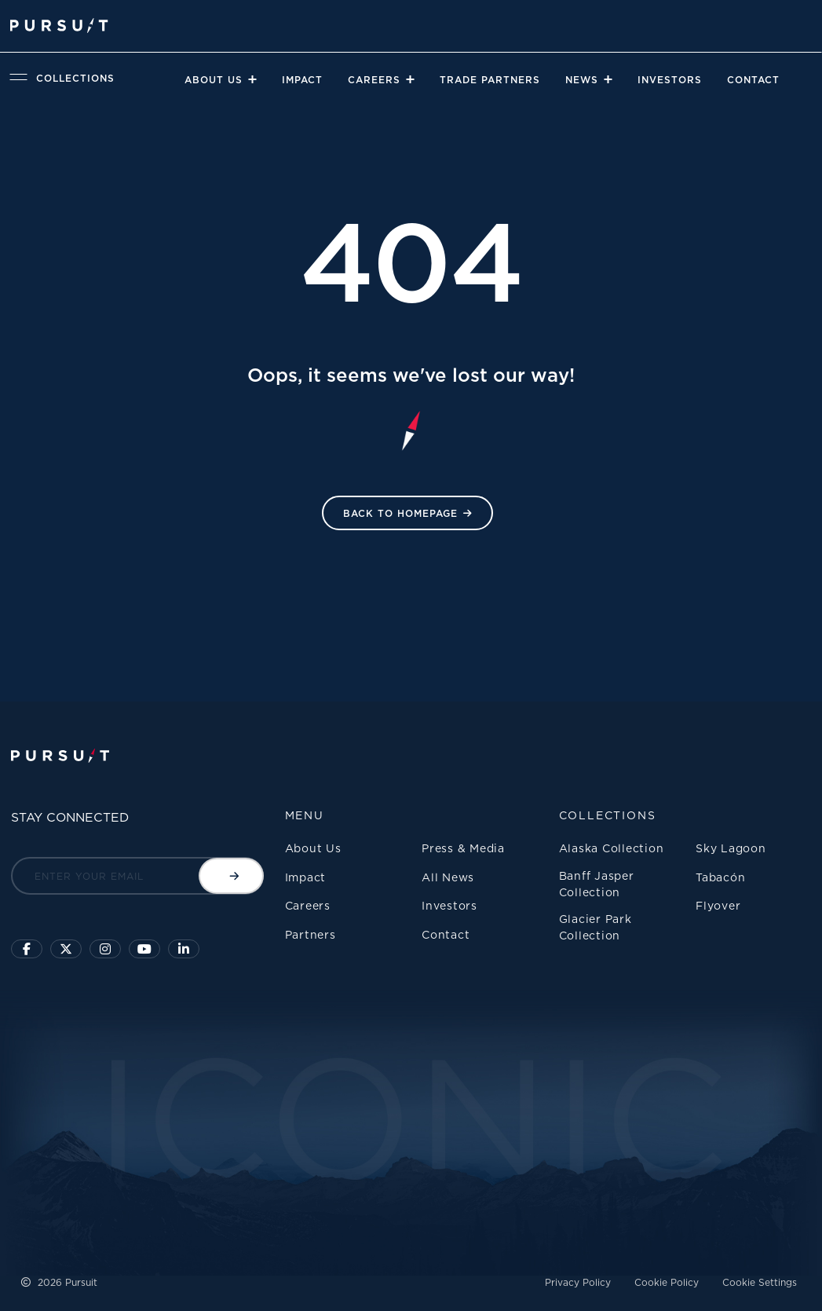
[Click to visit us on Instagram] (105, 948)
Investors (670, 80)
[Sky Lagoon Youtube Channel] (144, 948)
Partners (310, 934)
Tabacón (720, 877)
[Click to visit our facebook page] (26, 948)
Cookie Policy (666, 1282)
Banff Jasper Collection (596, 884)
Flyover (718, 905)
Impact (302, 80)
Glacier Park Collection (595, 927)
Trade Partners (490, 80)
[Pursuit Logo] (59, 25)
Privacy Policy (578, 1282)
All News (448, 877)
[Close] (251, 79)
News (581, 80)
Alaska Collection (611, 848)
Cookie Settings (759, 1282)
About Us (213, 80)
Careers (374, 80)
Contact (753, 80)
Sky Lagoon (731, 848)
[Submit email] (231, 876)
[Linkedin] (183, 948)
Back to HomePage (400, 513)
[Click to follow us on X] (66, 948)
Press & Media (463, 848)
